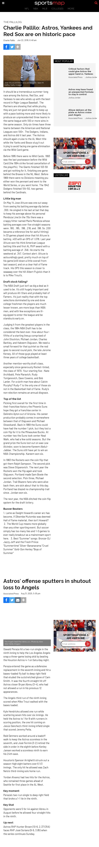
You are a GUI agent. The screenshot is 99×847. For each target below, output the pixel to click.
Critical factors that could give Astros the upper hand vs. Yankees (80, 71)
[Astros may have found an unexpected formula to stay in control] (60, 94)
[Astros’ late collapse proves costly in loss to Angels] (27, 630)
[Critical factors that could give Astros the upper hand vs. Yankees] (60, 74)
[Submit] (96, 3)
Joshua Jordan (91, 77)
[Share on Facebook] (6, 47)
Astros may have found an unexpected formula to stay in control (80, 92)
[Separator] (18, 47)
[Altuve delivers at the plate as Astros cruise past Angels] (60, 115)
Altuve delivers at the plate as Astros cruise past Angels (80, 112)
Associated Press (75, 77)
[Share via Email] (18, 600)
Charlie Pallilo (9, 40)
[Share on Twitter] (12, 47)
